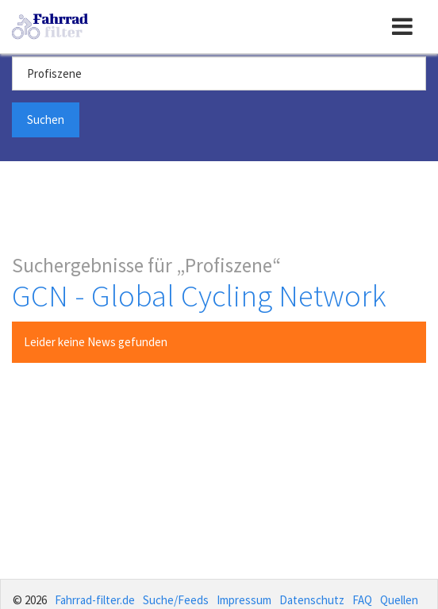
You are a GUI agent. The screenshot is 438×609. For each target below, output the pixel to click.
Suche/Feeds (176, 599)
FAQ (362, 599)
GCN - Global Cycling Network (199, 295)
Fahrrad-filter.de (95, 599)
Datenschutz (311, 599)
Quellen (399, 599)
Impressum (244, 599)
